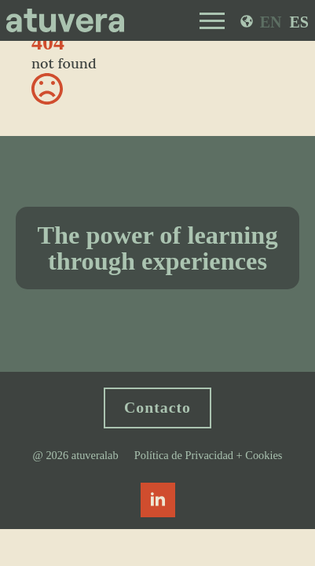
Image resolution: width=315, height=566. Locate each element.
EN (271, 22)
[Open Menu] (212, 20)
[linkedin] (158, 500)
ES (299, 22)
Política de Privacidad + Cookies (208, 455)
